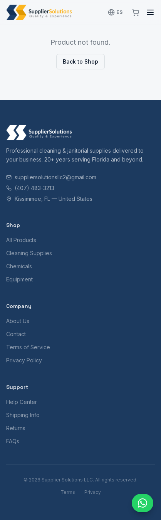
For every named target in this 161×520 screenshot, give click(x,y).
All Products (21, 240)
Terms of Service (28, 347)
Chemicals (19, 266)
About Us (17, 321)
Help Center (21, 402)
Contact (16, 334)
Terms (67, 492)
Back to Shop (80, 61)
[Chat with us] (142, 503)
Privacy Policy (24, 360)
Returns (15, 428)
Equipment (19, 279)
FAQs (12, 441)
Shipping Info (23, 415)
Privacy (92, 492)
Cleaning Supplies (29, 253)
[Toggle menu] (150, 12)
